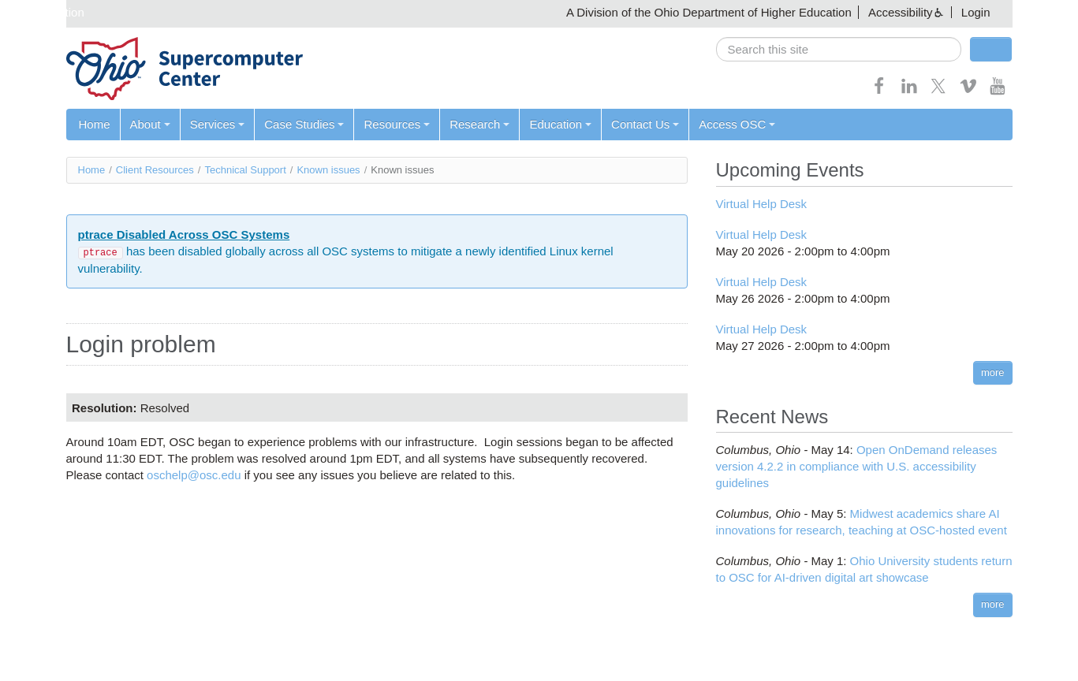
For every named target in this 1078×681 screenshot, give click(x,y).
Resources (397, 124)
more (993, 372)
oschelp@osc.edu (194, 475)
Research (479, 124)
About (150, 124)
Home (94, 124)
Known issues (328, 170)
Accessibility (900, 12)
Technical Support (244, 170)
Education (560, 124)
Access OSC (737, 124)
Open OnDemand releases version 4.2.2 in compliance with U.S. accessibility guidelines (857, 466)
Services (217, 124)
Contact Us (645, 124)
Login (975, 12)
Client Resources (155, 170)
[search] (838, 49)
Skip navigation (44, 12)
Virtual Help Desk (762, 203)
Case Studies (304, 124)
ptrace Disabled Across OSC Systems (184, 234)
